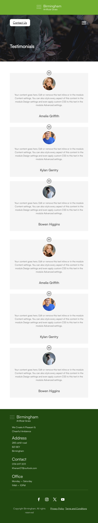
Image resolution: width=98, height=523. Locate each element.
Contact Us (20, 22)
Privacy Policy (57, 508)
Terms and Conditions (76, 508)
